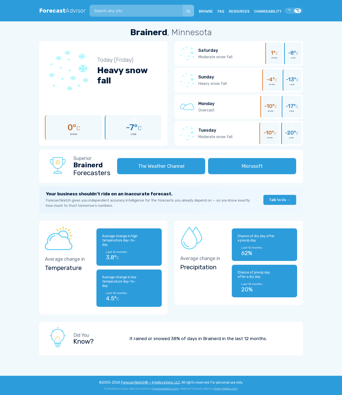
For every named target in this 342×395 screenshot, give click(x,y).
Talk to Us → (279, 200)
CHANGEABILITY (268, 12)
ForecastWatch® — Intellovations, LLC (150, 383)
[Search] (188, 11)
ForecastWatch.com (165, 388)
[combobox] (136, 11)
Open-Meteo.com (226, 388)
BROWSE (206, 12)
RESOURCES (239, 12)
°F (289, 11)
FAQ (221, 12)
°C (297, 11)
